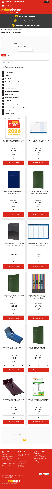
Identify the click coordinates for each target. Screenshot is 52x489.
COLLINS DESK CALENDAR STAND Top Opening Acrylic (13, 348)
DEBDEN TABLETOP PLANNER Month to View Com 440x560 (38, 141)
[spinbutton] (13, 158)
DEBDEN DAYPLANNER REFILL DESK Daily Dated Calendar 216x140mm (38, 400)
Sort (2, 59)
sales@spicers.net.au (40, 462)
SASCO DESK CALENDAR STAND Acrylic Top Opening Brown (13, 400)
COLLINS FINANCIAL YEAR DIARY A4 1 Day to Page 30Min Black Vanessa (14, 244)
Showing (17, 43)
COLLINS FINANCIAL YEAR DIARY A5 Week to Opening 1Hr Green (38, 348)
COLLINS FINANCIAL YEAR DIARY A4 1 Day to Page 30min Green (14, 296)
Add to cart (14, 162)
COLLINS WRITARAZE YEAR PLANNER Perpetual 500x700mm (38, 244)
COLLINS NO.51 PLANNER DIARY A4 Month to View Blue (13, 193)
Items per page (22, 46)
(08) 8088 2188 (42, 458)
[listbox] (26, 50)
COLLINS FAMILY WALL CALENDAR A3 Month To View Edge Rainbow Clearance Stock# (38, 297)
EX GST (44, 1)
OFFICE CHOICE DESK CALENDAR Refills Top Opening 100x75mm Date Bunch (13, 141)
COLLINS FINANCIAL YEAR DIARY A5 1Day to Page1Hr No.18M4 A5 (38, 193)
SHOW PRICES (47, 0)
